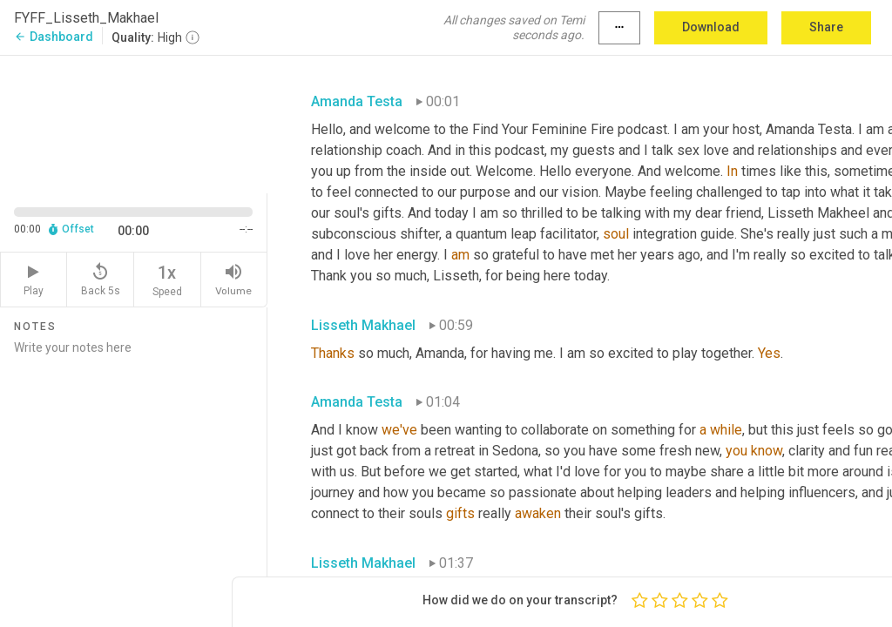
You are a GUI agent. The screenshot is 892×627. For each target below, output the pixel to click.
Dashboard (53, 37)
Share (826, 27)
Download (711, 27)
